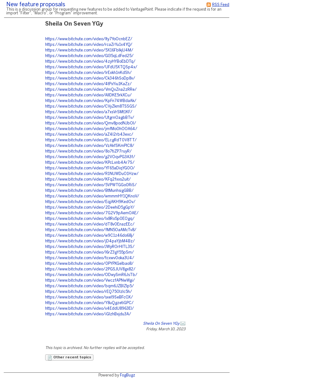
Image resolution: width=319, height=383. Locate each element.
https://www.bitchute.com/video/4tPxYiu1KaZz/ (88, 84)
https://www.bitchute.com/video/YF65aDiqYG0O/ (90, 168)
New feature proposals (35, 4)
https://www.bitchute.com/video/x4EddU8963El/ (89, 308)
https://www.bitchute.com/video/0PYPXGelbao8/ (89, 263)
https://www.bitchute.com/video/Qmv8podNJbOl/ (90, 123)
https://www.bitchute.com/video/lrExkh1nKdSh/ (88, 73)
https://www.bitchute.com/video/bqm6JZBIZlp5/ (89, 286)
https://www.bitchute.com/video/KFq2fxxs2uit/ (88, 179)
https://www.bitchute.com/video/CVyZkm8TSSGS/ (91, 106)
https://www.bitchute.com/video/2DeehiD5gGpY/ (90, 207)
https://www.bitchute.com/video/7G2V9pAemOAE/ (92, 213)
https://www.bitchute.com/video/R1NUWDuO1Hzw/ (92, 174)
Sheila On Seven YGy (161, 323)
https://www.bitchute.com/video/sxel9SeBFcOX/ (89, 297)
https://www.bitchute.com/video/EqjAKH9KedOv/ (90, 202)
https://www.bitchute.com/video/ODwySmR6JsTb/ (91, 275)
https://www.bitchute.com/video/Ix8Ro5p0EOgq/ (90, 219)
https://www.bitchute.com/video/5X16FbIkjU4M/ (89, 50)
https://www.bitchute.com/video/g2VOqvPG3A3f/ (90, 157)
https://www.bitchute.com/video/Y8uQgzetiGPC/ (89, 303)
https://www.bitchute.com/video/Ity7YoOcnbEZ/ (88, 39)
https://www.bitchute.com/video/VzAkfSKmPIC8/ (89, 146)
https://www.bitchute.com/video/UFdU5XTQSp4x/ (91, 67)
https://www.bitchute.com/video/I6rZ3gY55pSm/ (89, 252)
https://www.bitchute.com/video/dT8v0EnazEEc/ (90, 224)
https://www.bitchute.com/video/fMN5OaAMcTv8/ (90, 230)
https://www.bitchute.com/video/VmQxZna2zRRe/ (91, 89)
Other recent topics (69, 357)
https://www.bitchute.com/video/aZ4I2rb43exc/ (89, 134)
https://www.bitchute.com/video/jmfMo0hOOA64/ (91, 129)
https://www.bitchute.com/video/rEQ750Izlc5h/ (88, 291)
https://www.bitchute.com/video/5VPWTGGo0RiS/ (91, 185)
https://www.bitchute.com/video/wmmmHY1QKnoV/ (92, 196)
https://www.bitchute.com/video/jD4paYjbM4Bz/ (90, 241)
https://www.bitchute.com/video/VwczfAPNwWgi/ (90, 280)
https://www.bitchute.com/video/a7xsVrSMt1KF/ (88, 112)
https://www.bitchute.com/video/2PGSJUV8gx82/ (90, 269)
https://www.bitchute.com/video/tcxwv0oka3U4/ (89, 258)
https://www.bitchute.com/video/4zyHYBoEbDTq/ (90, 61)
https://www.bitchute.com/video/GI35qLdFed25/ (89, 56)
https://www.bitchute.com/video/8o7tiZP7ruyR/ (88, 151)
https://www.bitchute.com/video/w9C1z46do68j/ (89, 235)
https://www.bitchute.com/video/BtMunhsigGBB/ (89, 190)
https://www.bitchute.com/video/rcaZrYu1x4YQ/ (88, 44)
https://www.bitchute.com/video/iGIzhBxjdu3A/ (88, 314)
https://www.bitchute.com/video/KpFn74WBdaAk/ (90, 101)
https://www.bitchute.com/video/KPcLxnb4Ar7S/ (90, 162)
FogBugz (127, 375)
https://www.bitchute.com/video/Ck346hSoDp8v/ (90, 78)
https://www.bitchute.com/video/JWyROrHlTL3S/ (90, 247)
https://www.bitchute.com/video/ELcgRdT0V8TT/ (91, 140)
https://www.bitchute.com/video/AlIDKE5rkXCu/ (88, 95)
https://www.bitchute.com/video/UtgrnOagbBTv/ (89, 117)
